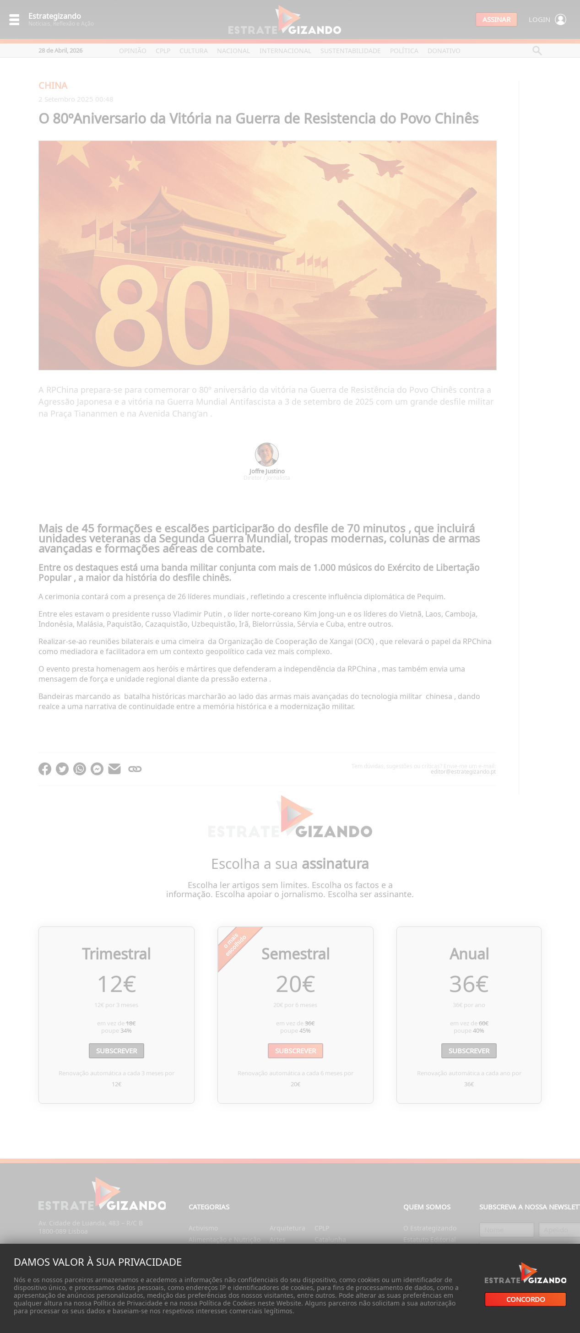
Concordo (525, 1299)
